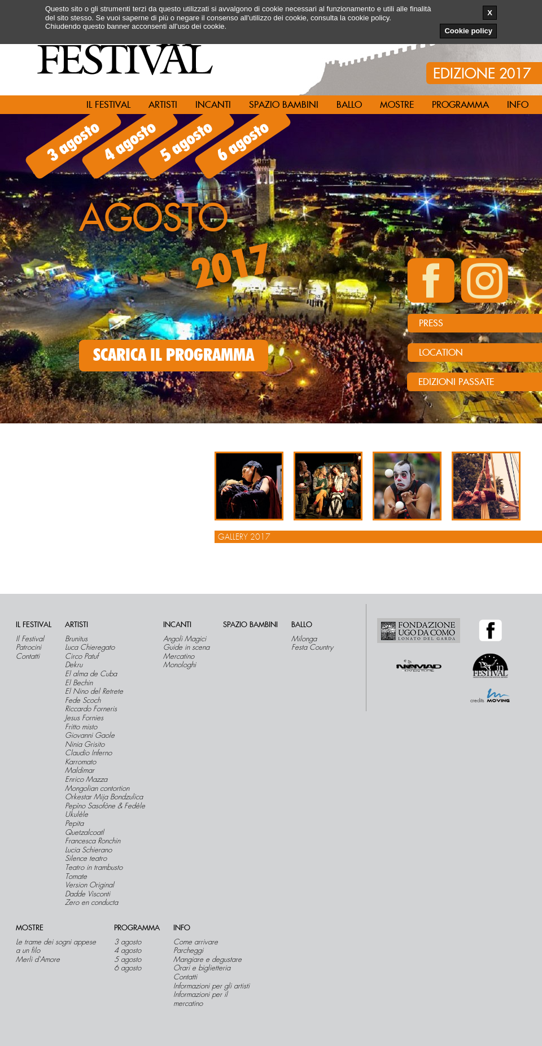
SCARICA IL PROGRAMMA (173, 355)
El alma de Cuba (91, 674)
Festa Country (312, 647)
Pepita (74, 823)
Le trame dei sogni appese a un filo (56, 946)
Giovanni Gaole (90, 735)
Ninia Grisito (84, 744)
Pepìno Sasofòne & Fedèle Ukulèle (105, 810)
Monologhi (179, 664)
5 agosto (186, 142)
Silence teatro (86, 858)
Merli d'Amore (38, 959)
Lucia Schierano (88, 850)
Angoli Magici (184, 639)
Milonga (304, 639)
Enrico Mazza (86, 779)
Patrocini (28, 647)
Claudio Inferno (88, 753)
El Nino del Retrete (94, 691)
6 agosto (243, 142)
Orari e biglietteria (201, 968)
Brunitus (76, 639)
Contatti (28, 656)
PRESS (431, 323)
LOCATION (441, 352)
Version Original (89, 885)
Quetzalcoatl (84, 832)
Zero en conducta (91, 902)
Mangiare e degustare (207, 959)
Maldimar (79, 770)
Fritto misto (81, 727)
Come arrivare (195, 942)
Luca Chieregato (90, 647)
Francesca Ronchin (92, 841)
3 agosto (73, 142)
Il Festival (30, 639)
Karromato (80, 762)
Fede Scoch (82, 700)
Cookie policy (468, 31)
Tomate (76, 876)
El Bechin (79, 683)
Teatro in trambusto (94, 867)
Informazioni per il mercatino (200, 999)
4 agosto (130, 142)
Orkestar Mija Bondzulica (104, 797)
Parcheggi (188, 950)
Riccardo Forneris (91, 709)
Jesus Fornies (84, 718)
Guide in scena (186, 647)
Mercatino (178, 656)
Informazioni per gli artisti (211, 986)
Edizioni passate (456, 382)
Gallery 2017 (244, 537)
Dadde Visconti (87, 894)
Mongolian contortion (97, 788)
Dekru (73, 664)
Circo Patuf (81, 656)
